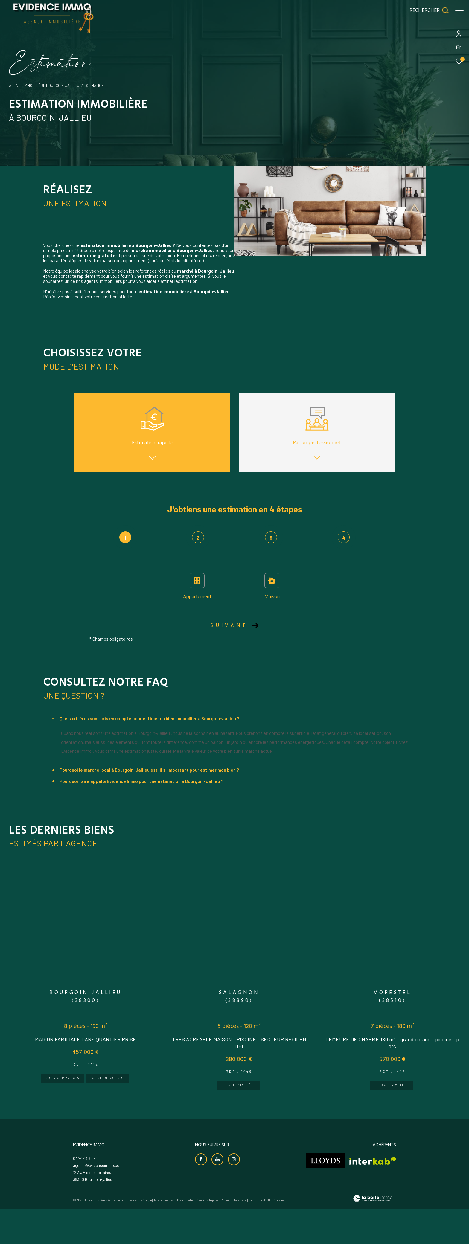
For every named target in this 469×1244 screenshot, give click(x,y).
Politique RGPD (259, 1224)
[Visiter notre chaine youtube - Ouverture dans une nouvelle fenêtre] (217, 1183)
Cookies (279, 1224)
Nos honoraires (163, 1224)
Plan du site (185, 1224)
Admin (226, 1224)
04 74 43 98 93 (85, 1182)
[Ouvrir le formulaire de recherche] (426, 10)
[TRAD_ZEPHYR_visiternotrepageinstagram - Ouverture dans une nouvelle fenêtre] (234, 1183)
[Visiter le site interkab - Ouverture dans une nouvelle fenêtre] (372, 1185)
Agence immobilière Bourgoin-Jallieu (44, 85)
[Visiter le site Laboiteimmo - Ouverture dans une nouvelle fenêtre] (373, 1222)
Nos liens (240, 1224)
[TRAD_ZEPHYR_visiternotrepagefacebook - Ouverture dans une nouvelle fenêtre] (201, 1183)
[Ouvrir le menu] (459, 10)
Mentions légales (207, 1224)
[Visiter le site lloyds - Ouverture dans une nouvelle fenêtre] (325, 1184)
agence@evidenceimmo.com (98, 1189)
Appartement (197, 587)
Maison (272, 587)
